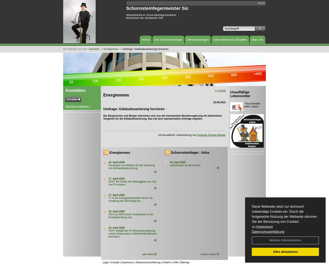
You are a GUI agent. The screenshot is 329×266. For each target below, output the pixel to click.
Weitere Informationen (285, 240)
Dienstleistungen (198, 39)
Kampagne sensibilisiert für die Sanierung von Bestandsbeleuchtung (131, 167)
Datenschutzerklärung (268, 231)
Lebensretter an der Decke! (185, 165)
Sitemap (184, 262)
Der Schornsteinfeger (168, 39)
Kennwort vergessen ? (77, 106)
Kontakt (115, 262)
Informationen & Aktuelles (230, 39)
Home (146, 39)
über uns (257, 39)
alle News (149, 254)
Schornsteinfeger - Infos (190, 152)
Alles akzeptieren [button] (285, 251)
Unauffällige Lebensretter (240, 94)
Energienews (120, 152)
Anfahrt (166, 262)
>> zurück (220, 90)
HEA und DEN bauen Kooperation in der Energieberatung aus (130, 216)
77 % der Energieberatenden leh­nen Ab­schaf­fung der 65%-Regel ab (130, 199)
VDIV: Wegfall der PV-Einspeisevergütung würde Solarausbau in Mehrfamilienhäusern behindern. (132, 233)
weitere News (210, 254)
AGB (175, 262)
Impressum (264, 226)
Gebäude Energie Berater (211, 135)
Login (106, 262)
